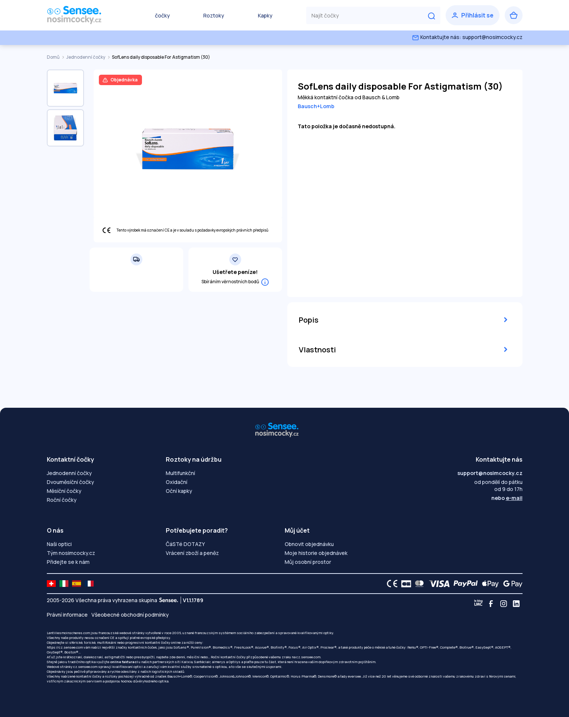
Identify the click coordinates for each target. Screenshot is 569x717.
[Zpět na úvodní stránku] (84, 15)
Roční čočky (62, 499)
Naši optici (59, 544)
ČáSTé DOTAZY (185, 544)
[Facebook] (490, 603)
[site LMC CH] (51, 583)
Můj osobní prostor (308, 561)
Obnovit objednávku (309, 544)
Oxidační (176, 481)
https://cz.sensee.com (65, 647)
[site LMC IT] (63, 583)
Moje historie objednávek (316, 552)
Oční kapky (179, 490)
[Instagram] (503, 603)
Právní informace (67, 614)
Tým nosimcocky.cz (71, 552)
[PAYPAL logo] (464, 583)
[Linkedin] (516, 603)
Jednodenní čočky (86, 57)
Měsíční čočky (64, 490)
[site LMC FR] (89, 584)
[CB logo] (404, 583)
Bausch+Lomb (316, 106)
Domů (53, 57)
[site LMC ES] (76, 583)
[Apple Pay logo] (488, 583)
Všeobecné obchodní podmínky (130, 614)
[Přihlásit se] (473, 15)
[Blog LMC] (478, 603)
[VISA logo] (437, 583)
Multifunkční (180, 473)
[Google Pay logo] (510, 583)
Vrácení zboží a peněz (192, 552)
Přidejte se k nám (68, 561)
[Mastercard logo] (418, 583)
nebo (507, 497)
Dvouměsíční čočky (70, 481)
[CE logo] (390, 583)
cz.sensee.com (308, 657)
